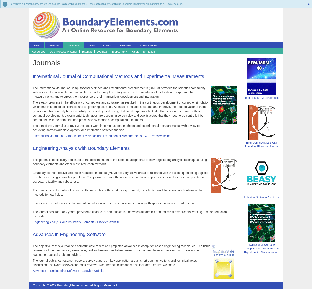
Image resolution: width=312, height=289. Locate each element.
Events (107, 45)
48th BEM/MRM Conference (261, 97)
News (91, 45)
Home (37, 45)
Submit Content (148, 45)
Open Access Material (63, 51)
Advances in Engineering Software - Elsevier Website (68, 270)
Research (54, 45)
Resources (74, 45)
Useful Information (143, 51)
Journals (102, 51)
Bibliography (120, 51)
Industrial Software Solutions (261, 197)
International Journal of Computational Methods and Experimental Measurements (118, 76)
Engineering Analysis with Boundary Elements (81, 148)
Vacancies (125, 45)
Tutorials (87, 51)
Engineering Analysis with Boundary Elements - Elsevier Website (76, 222)
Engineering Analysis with (261, 142)
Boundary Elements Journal (261, 146)
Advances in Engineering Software (69, 234)
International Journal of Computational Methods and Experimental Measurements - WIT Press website (101, 136)
